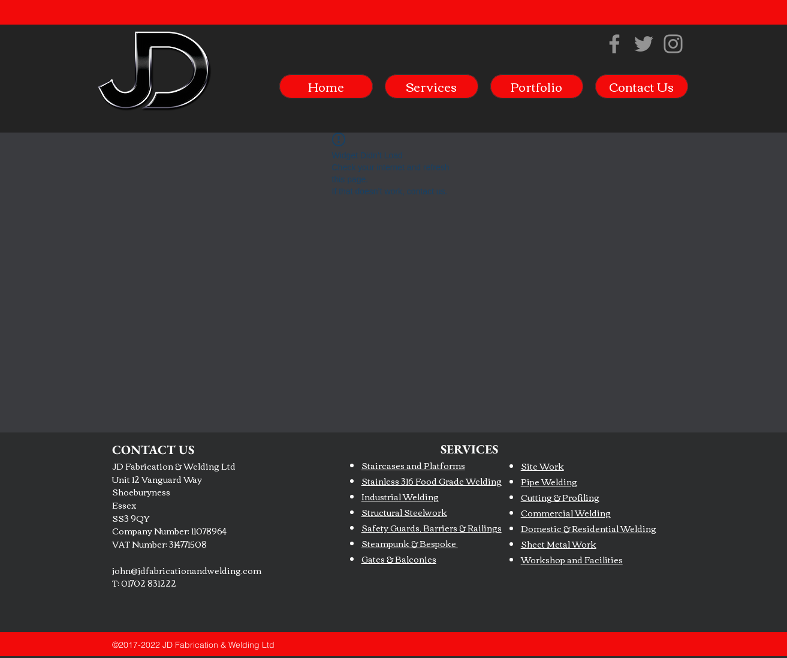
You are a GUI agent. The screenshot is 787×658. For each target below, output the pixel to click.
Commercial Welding (566, 513)
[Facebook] (614, 43)
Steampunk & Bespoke (409, 543)
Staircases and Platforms (413, 465)
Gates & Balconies (398, 559)
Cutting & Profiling (560, 497)
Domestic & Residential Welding (588, 528)
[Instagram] (673, 43)
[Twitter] (643, 43)
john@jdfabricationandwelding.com (186, 570)
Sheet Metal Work (558, 544)
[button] (431, 86)
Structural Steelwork (404, 512)
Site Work (542, 466)
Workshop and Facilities (572, 559)
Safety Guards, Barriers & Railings (431, 528)
